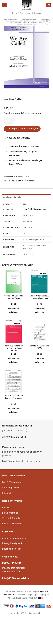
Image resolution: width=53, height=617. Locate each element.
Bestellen (6, 507)
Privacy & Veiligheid (12, 543)
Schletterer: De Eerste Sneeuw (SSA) (13, 297)
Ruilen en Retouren (11, 523)
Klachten (6, 493)
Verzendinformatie (11, 518)
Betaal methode (10, 512)
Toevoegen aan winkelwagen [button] (13, 310)
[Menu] (4, 5)
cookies (41, 598)
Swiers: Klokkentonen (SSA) (39, 347)
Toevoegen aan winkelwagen (22, 128)
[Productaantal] (9, 121)
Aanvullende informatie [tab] (11, 197)
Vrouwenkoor (25, 13)
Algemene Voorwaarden (14, 538)
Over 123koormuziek (12, 482)
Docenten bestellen (11, 548)
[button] (17, 138)
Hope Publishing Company (34, 209)
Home (14, 13)
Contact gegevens (11, 487)
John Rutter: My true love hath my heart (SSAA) (14, 348)
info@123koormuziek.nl (14, 437)
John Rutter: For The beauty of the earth (14, 396)
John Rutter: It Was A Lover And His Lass (39, 297)
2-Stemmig (36, 13)
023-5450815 (25, 425)
